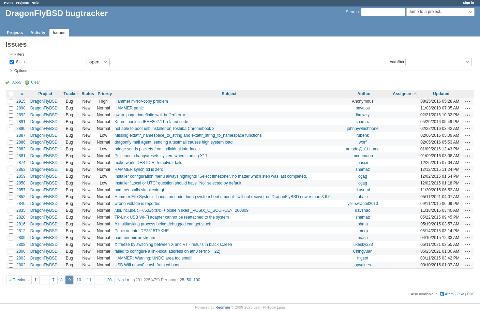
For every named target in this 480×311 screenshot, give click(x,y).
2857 (21, 190)
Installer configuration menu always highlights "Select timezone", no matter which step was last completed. (211, 176)
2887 (21, 135)
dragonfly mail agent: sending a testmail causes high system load (173, 142)
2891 (21, 121)
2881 (21, 155)
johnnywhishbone (363, 128)
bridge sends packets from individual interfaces (157, 149)
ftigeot (363, 258)
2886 (21, 142)
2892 (21, 115)
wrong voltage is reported (138, 203)
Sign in (468, 2)
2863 (21, 169)
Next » (124, 280)
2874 (21, 162)
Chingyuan (362, 251)
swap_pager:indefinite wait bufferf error (150, 115)
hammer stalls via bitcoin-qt (139, 190)
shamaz (363, 121)
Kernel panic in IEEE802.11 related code (151, 121)
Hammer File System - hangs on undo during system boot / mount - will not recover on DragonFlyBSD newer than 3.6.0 (223, 196)
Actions (467, 101)
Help (35, 2)
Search (352, 12)
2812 (21, 230)
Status (21, 61)
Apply (16, 82)
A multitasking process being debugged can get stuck (163, 224)
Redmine (222, 307)
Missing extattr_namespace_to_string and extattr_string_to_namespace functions (188, 135)
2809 (21, 237)
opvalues (363, 265)
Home (8, 2)
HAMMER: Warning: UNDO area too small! (153, 258)
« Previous (19, 280)
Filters (19, 54)
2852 (21, 196)
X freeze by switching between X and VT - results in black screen (173, 244)
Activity (37, 32)
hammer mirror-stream (135, 237)
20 (109, 280)
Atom (449, 294)
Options (20, 71)
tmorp (363, 230)
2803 (21, 258)
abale (363, 196)
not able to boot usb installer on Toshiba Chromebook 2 (164, 128)
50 (188, 280)
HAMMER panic (129, 108)
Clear (35, 82)
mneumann (362, 155)
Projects (22, 2)
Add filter (397, 61)
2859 (21, 176)
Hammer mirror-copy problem (141, 101)
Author (364, 93)
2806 (21, 251)
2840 (21, 203)
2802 (21, 265)
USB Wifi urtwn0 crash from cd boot (147, 265)
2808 (21, 244)
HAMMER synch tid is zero (139, 169)
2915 (21, 101)
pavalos (363, 108)
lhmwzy (363, 115)
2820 (21, 217)
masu (363, 237)
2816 (21, 224)
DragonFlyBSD (44, 101)
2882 (21, 149)
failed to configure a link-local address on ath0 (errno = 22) (168, 251)
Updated (441, 93)
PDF (471, 294)
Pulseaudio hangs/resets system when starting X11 (161, 155)
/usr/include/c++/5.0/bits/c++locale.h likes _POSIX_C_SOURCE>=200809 (182, 210)
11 (89, 280)
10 (78, 280)
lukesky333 (362, 244)
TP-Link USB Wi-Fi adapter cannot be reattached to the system (172, 217)
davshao (362, 210)
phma (363, 224)
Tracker (70, 93)
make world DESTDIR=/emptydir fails (148, 162)
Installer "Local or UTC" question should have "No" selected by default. (178, 183)
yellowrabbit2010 (362, 203)
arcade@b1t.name (362, 149)
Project (45, 93)
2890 (21, 128)
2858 (21, 183)
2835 (21, 210)
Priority (104, 93)
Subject (229, 93)
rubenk (363, 135)
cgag (362, 176)
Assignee (402, 93)
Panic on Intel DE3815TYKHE (142, 230)
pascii (363, 162)
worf (363, 142)
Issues (59, 32)
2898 (21, 108)
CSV (460, 294)
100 (196, 280)
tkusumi (363, 190)
